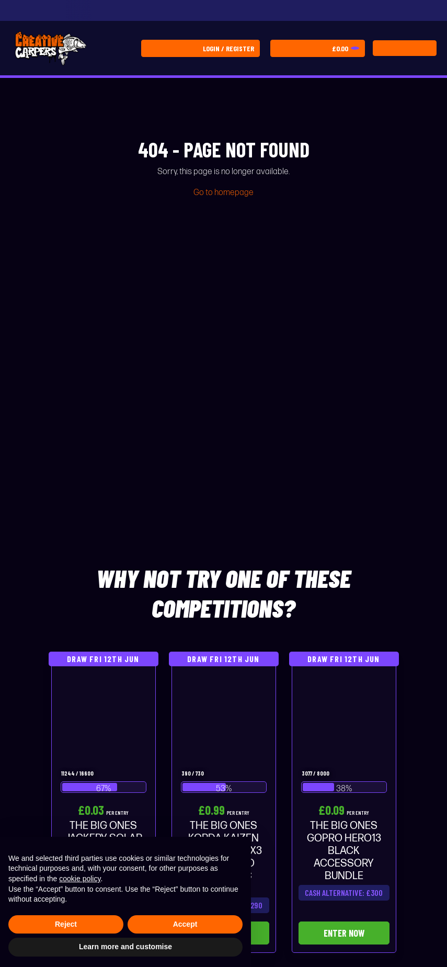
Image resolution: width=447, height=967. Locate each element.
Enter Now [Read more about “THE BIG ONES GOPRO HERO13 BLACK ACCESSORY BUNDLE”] (344, 933)
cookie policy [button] (79, 878)
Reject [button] (66, 924)
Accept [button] (185, 924)
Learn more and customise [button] (125, 946)
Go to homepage (223, 193)
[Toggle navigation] (405, 48)
